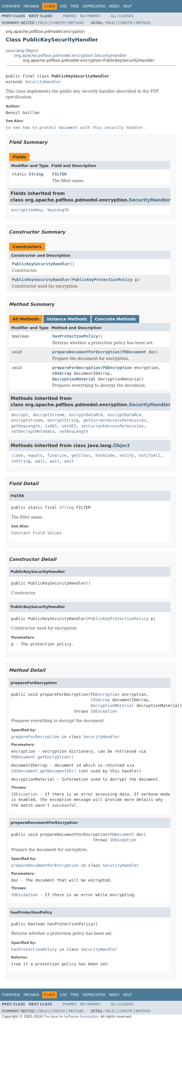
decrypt (19, 415)
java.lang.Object (22, 50)
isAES (51, 426)
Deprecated (94, 6)
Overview (11, 6)
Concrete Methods (115, 319)
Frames (70, 16)
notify (126, 455)
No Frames (90, 16)
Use (63, 6)
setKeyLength (73, 431)
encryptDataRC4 (86, 415)
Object (121, 445)
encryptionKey (27, 210)
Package (31, 6)
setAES (69, 426)
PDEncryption (117, 367)
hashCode (105, 455)
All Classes (122, 16)
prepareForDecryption (76, 367)
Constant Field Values (36, 533)
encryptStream (27, 420)
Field (42, 23)
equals (35, 455)
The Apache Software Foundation (71, 1017)
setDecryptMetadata (33, 431)
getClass (81, 455)
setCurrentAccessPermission (112, 426)
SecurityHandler (43, 81)
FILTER (59, 174)
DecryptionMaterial (74, 379)
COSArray (61, 373)
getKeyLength (25, 426)
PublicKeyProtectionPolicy (102, 279)
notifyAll (150, 455)
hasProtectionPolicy (75, 336)
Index (114, 6)
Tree (74, 6)
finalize (56, 455)
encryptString (63, 420)
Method (76, 23)
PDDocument (134, 352)
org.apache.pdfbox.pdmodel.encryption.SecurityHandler (70, 55)
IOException (104, 711)
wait (40, 461)
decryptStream (48, 415)
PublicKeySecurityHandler (41, 264)
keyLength (58, 210)
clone (17, 455)
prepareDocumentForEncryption (86, 352)
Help (127, 6)
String (36, 174)
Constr (58, 23)
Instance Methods (67, 319)
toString (20, 461)
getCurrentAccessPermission (114, 420)
